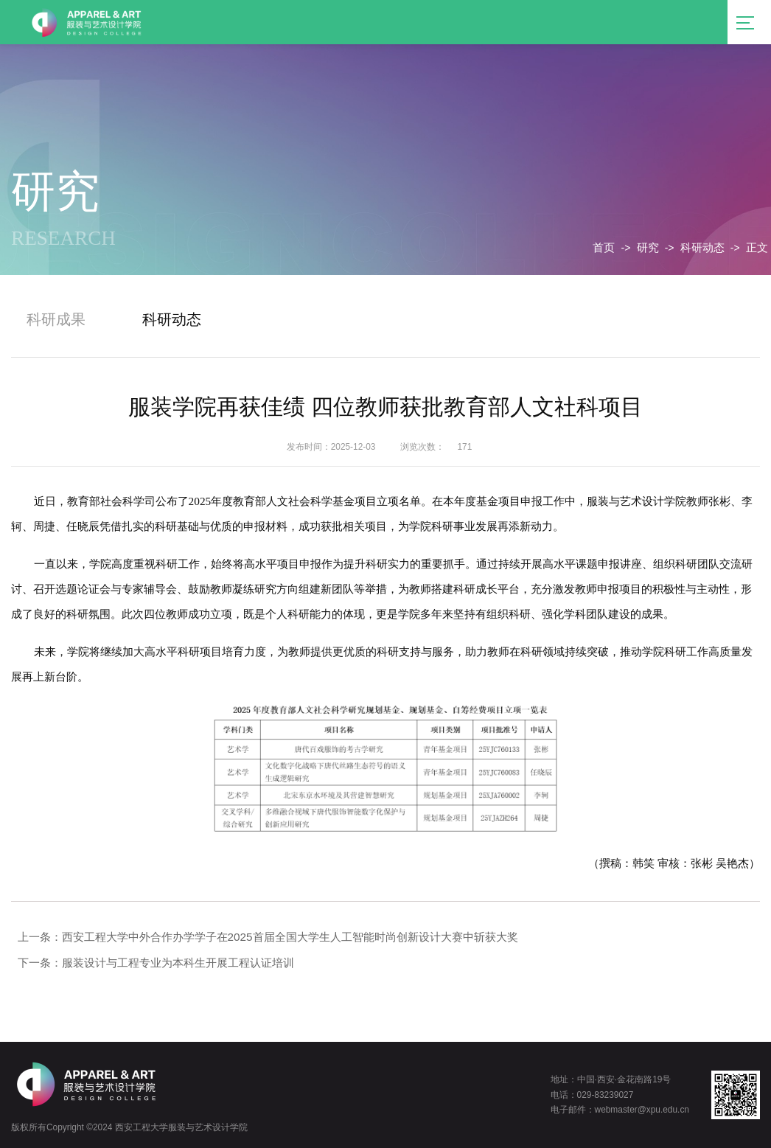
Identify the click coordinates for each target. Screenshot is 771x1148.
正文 (757, 247)
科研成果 (56, 319)
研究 (648, 247)
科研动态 (702, 247)
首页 (604, 247)
